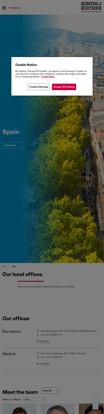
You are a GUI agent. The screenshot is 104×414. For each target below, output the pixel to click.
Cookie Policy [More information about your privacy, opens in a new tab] (48, 76)
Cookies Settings (39, 87)
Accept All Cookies (64, 87)
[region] (52, 76)
